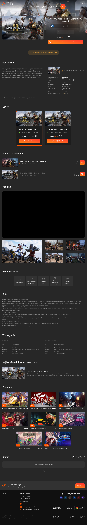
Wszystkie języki (78, 457)
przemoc (24, 97)
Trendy (30, 2)
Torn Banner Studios (67, 84)
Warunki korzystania (25, 493)
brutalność (17, 97)
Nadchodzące (45, 2)
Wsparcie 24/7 (55, 2)
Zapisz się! (80, 485)
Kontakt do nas (24, 501)
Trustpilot (4, 493)
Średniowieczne (31, 97)
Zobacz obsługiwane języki (69, 79)
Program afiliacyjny (25, 498)
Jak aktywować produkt (68, 80)
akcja (11, 97)
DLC (8, 97)
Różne (64, 91)
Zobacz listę (65, 77)
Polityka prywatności (25, 496)
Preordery (36, 2)
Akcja (63, 90)
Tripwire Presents (66, 86)
